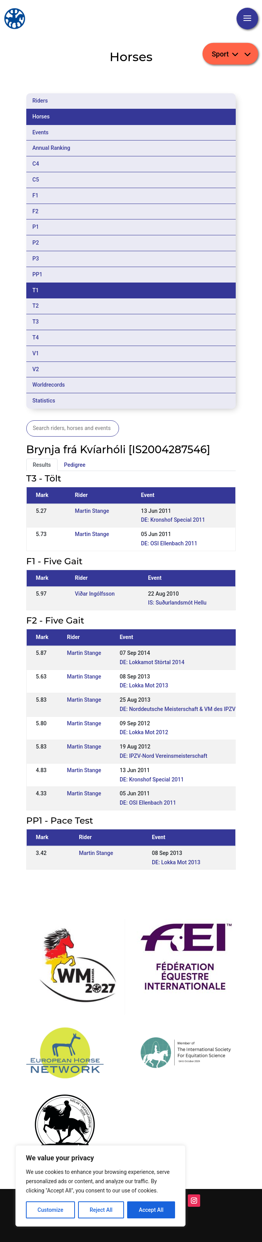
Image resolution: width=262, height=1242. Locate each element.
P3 (35, 258)
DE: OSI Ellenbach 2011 (169, 543)
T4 (35, 337)
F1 (35, 195)
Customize (50, 1210)
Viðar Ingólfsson (95, 594)
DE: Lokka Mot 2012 (144, 732)
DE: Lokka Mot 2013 (144, 685)
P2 (35, 243)
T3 (35, 322)
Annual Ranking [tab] (51, 148)
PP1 (37, 274)
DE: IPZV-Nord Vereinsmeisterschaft (164, 756)
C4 (35, 164)
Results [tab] (42, 465)
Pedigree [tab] (75, 465)
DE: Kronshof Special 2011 (173, 520)
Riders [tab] (40, 101)
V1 (35, 353)
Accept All (151, 1210)
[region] (100, 1186)
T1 (35, 290)
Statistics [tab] (43, 400)
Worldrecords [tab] (48, 385)
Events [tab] (40, 132)
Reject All (101, 1210)
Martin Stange (92, 511)
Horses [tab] (41, 116)
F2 (35, 211)
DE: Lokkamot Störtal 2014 (152, 662)
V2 (35, 369)
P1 (35, 227)
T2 (35, 306)
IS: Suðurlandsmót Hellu (177, 603)
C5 (35, 179)
